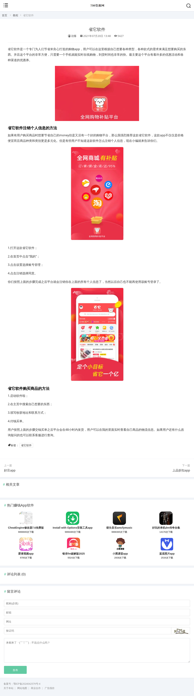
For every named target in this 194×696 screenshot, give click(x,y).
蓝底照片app (167, 553)
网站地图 (22, 688)
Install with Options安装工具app (72, 527)
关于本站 (8, 688)
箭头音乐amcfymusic (119, 527)
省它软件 (97, 29)
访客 (72, 36)
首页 (4, 15)
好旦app (10, 470)
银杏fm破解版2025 (73, 553)
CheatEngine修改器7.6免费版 (26, 527)
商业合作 (36, 688)
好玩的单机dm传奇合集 (166, 527)
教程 (15, 15)
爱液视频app (26, 553)
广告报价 (50, 688)
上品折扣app (181, 470)
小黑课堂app (120, 553)
